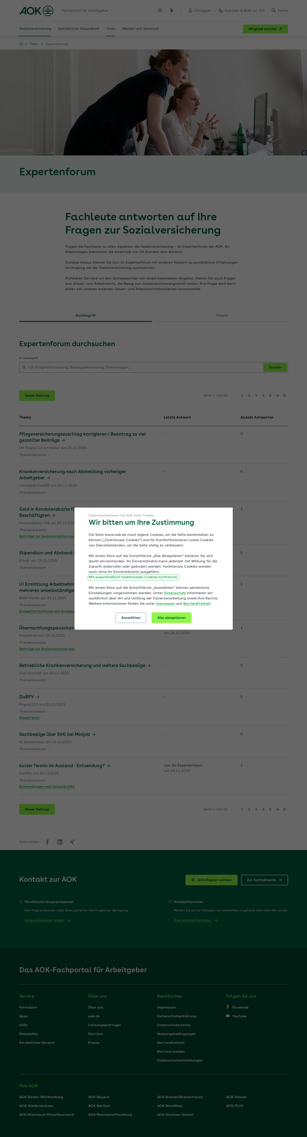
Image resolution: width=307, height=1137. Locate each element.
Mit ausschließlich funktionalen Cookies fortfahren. (133, 577)
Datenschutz (175, 593)
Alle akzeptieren (171, 618)
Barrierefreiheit (197, 604)
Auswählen (131, 618)
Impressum (165, 604)
